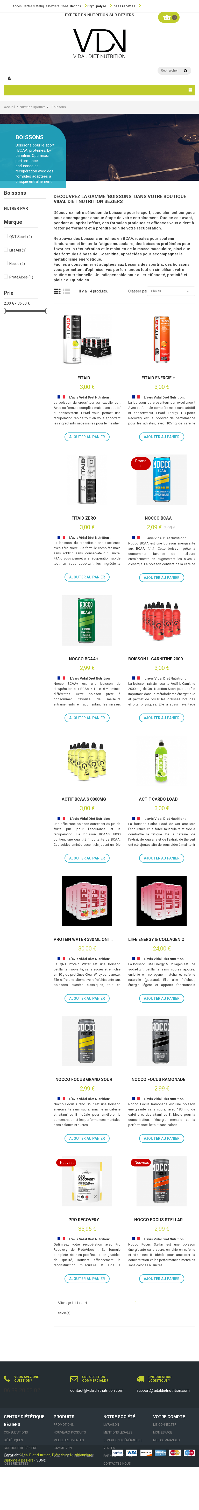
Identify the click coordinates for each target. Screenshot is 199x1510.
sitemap (109, 1471)
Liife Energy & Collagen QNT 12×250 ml (158, 939)
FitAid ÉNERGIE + (158, 378)
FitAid (83, 378)
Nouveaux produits (70, 1432)
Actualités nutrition (21, 1471)
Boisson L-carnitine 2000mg (158, 659)
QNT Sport (20, 237)
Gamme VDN (63, 1448)
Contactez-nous (117, 1463)
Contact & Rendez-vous (23, 1479)
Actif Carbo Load (158, 799)
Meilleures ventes (69, 1440)
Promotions (64, 1425)
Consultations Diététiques (16, 1436)
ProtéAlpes (21, 277)
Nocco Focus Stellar (158, 1220)
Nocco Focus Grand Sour (83, 1079)
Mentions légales (117, 1432)
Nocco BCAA (158, 518)
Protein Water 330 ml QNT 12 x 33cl (84, 939)
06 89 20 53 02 (22, 1390)
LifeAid (17, 250)
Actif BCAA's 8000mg (84, 799)
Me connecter (164, 1425)
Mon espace (162, 1432)
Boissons (15, 193)
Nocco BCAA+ (83, 659)
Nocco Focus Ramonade (158, 1079)
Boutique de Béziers (20, 1448)
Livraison (111, 1425)
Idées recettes (123, 6)
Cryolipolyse (96, 6)
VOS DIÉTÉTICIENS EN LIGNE (74, 1456)
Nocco (17, 264)
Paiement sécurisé (118, 1456)
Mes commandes (166, 1440)
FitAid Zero (84, 518)
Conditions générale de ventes (122, 1444)
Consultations (70, 6)
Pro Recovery (83, 1220)
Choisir (171, 291)
